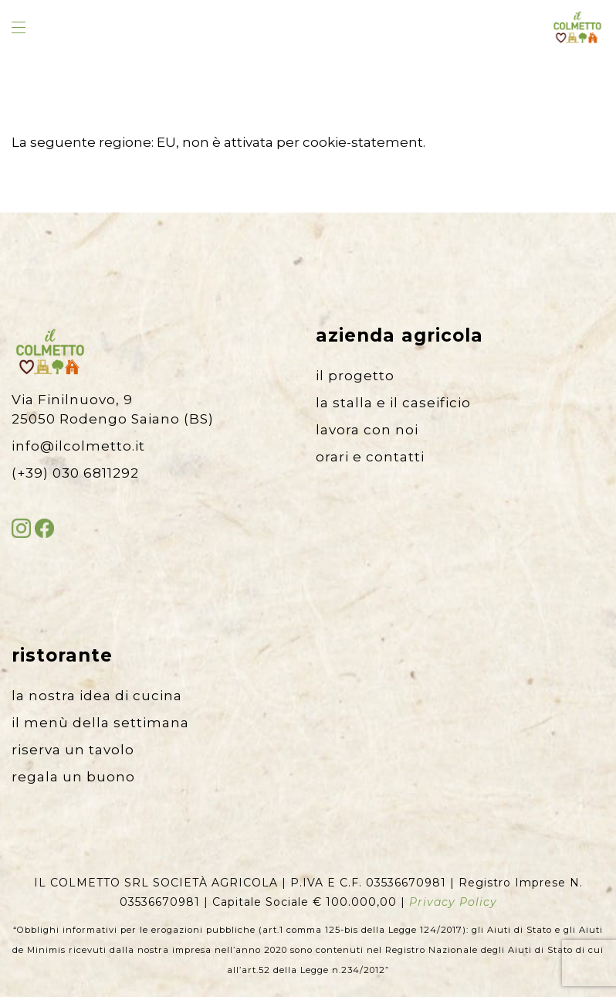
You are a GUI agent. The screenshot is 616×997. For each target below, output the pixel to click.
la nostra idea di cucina (97, 695)
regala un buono (73, 776)
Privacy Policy (453, 902)
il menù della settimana (100, 722)
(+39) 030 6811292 (75, 473)
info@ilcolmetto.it (78, 446)
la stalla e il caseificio (393, 402)
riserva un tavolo (73, 749)
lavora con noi (367, 429)
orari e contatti (370, 456)
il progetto (355, 375)
